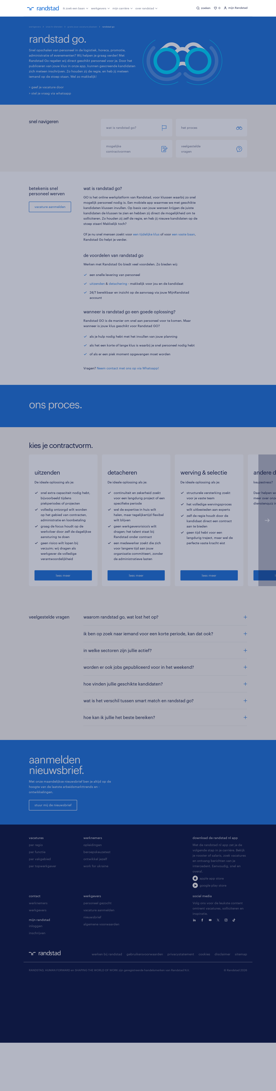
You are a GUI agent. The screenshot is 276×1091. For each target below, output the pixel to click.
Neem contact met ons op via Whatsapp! (128, 368)
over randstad (146, 8)
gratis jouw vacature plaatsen (82, 26)
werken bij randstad (107, 1065)
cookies (204, 1065)
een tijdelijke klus (146, 234)
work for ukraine (95, 977)
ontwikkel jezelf (95, 970)
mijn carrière (122, 8)
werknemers (92, 949)
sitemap (241, 1065)
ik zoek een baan (75, 8)
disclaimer (222, 1065)
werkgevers (100, 8)
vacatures (36, 949)
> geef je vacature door (46, 87)
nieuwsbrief (92, 1028)
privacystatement (180, 1065)
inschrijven (37, 1044)
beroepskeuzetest (97, 963)
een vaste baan (183, 234)
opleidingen (92, 956)
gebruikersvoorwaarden (145, 1065)
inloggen (35, 1037)
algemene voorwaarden (101, 1035)
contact (34, 1007)
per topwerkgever (42, 977)
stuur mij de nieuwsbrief (52, 904)
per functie (37, 963)
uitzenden (97, 283)
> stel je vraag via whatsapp (50, 93)
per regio (36, 956)
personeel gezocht (97, 1014)
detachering (118, 283)
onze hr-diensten (54, 26)
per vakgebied (40, 970)
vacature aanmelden (49, 207)
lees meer (63, 662)
